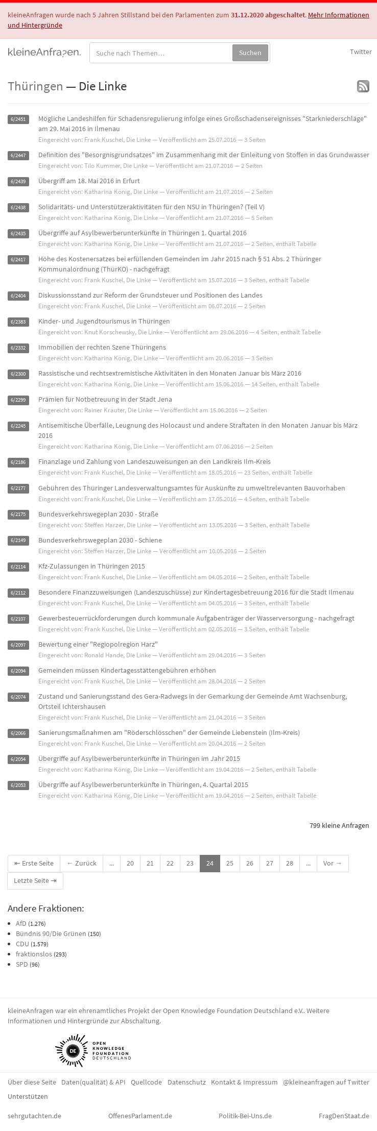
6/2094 (18, 671)
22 (170, 863)
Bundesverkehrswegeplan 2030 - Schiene (100, 540)
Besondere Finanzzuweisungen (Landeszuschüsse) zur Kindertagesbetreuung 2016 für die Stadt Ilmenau (196, 592)
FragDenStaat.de (344, 1115)
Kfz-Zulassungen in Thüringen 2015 (91, 566)
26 (249, 863)
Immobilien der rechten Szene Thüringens (102, 347)
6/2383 (18, 321)
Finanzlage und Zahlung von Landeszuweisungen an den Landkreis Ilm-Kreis (154, 461)
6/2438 (18, 207)
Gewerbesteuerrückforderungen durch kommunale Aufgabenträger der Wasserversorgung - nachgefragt (196, 618)
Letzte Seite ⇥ (35, 880)
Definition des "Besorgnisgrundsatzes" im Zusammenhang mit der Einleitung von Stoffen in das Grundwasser (203, 154)
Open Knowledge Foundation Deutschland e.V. (233, 1010)
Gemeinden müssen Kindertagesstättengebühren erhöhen (127, 670)
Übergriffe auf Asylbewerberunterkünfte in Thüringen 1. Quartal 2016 (142, 232)
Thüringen (35, 86)
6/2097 (18, 645)
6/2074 (18, 697)
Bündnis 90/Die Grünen (51, 933)
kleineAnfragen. (44, 51)
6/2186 (18, 462)
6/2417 (18, 259)
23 (190, 863)
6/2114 (18, 566)
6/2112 (18, 592)
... (111, 863)
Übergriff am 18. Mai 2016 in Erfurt (89, 180)
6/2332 (18, 348)
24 (210, 863)
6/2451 (18, 119)
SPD (22, 964)
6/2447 (18, 155)
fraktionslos (34, 953)
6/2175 (18, 514)
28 (289, 863)
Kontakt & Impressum (244, 1082)
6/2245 (18, 426)
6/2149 (18, 540)
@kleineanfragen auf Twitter (326, 1082)
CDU (22, 943)
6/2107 (18, 619)
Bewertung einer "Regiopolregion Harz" (98, 644)
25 (229, 863)
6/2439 (18, 181)
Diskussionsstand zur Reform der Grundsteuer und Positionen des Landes (150, 295)
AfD (21, 923)
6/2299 (18, 400)
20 (130, 863)
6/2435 (18, 233)
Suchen (250, 52)
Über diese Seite (32, 1082)
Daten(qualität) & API (93, 1082)
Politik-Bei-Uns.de (245, 1115)
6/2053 (18, 785)
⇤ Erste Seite (34, 863)
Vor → (332, 863)
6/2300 (18, 374)
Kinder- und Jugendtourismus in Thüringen (104, 321)
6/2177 (18, 488)
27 (269, 863)
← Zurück (81, 863)
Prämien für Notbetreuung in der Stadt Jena (105, 399)
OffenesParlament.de (140, 1115)
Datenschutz (187, 1082)
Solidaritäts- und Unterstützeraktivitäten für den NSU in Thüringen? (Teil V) (151, 206)
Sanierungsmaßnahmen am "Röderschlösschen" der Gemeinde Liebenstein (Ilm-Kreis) (169, 732)
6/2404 (18, 295)
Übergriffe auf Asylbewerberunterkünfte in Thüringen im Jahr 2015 (139, 758)
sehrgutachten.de (34, 1115)
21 (150, 863)
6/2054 (18, 759)
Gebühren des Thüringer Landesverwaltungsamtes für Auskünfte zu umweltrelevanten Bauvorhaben (191, 488)
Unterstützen (28, 1096)
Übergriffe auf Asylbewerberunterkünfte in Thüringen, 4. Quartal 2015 (143, 784)
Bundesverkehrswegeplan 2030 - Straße (98, 514)
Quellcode (146, 1082)
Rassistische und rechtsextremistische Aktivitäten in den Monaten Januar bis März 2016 (169, 373)
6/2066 (18, 733)
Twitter (361, 51)
